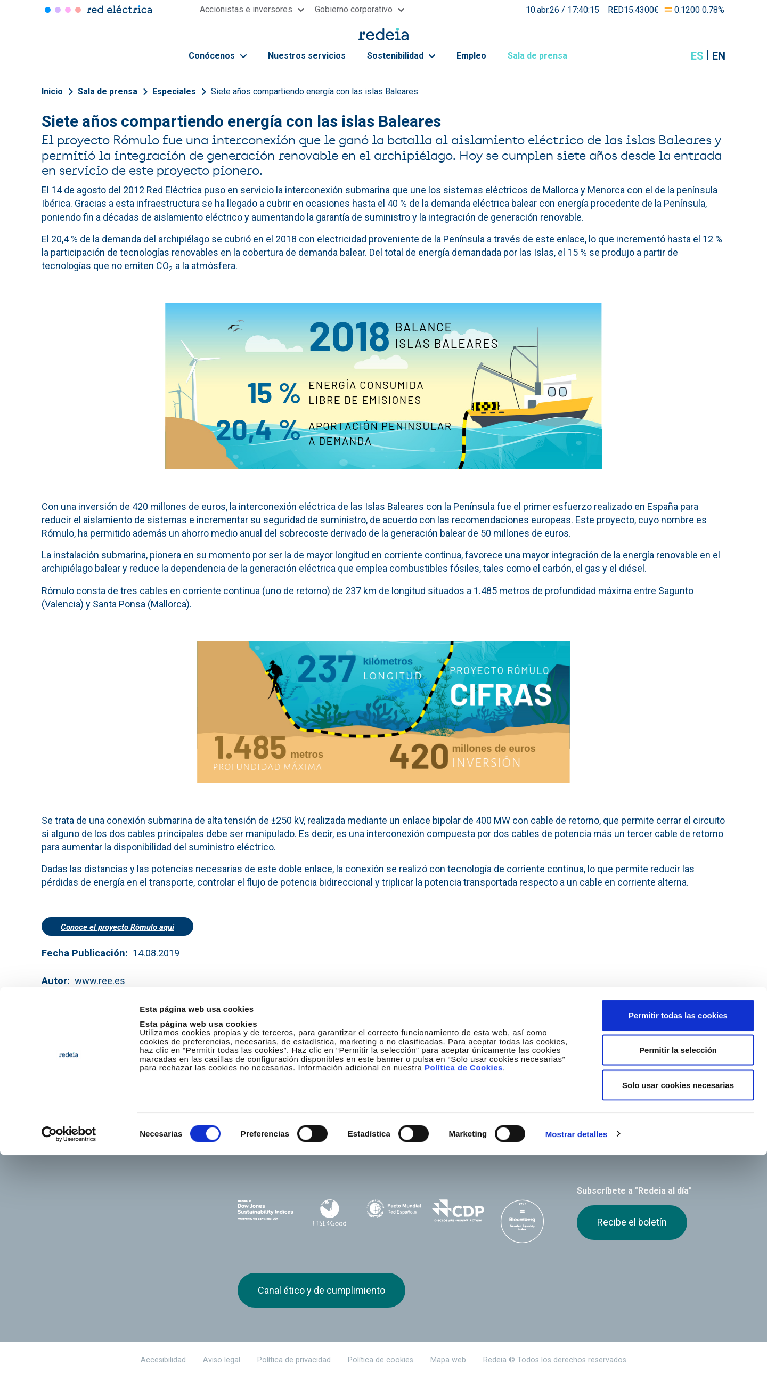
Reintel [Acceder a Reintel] (68, 10)
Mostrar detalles (576, 1357)
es (697, 56)
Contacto (365, 1078)
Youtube (625, 1140)
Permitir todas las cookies (678, 1239)
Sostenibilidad (401, 56)
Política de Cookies (464, 1291)
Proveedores (597, 1058)
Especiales (174, 91)
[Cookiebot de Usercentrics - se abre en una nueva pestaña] (69, 1358)
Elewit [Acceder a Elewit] (78, 10)
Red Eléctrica (273, 1134)
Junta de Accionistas (499, 1058)
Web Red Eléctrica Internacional (406, 1134)
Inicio (52, 91)
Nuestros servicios (307, 56)
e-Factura (255, 1078)
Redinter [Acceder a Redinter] (58, 10)
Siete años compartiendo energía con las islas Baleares (314, 91)
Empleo (471, 56)
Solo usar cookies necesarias (678, 1308)
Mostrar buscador (671, 56)
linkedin (604, 1140)
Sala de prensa (543, 56)
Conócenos (218, 56)
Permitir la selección (678, 1274)
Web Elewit (466, 1134)
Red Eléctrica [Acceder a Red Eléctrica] (48, 10)
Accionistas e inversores (284, 1058)
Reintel (345, 1134)
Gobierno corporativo (388, 1058)
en (718, 56)
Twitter (583, 1140)
